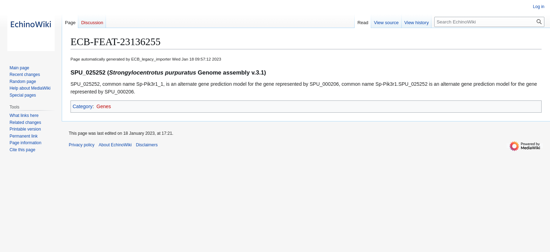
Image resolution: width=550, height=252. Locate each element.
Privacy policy (81, 144)
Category (83, 106)
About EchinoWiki (115, 144)
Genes (103, 106)
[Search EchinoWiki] (489, 22)
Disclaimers (146, 144)
